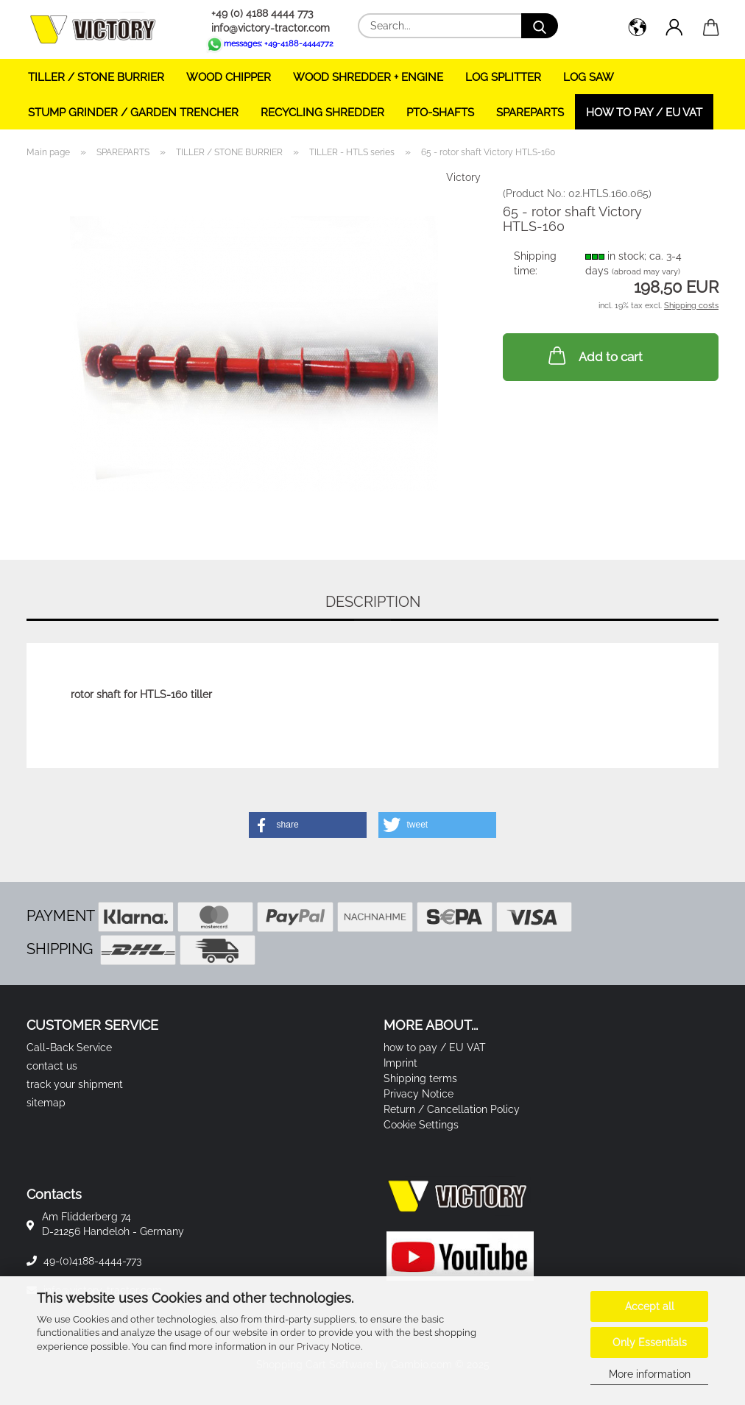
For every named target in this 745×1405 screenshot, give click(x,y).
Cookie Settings (421, 1125)
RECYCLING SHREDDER (322, 112)
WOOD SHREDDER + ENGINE (368, 77)
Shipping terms (420, 1078)
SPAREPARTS (530, 112)
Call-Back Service (69, 1047)
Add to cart (594, 355)
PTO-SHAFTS (440, 112)
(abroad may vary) (646, 272)
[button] (637, 29)
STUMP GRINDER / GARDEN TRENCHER (133, 112)
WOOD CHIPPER (228, 77)
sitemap (46, 1103)
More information (650, 1374)
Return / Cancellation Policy (452, 1109)
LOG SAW (588, 77)
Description (372, 602)
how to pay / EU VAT (644, 112)
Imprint (400, 1063)
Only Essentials (649, 1342)
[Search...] (539, 25)
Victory (463, 177)
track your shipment (75, 1084)
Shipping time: (535, 263)
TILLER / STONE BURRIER (96, 77)
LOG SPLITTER (503, 77)
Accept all (649, 1306)
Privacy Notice (329, 1346)
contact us (52, 1066)
